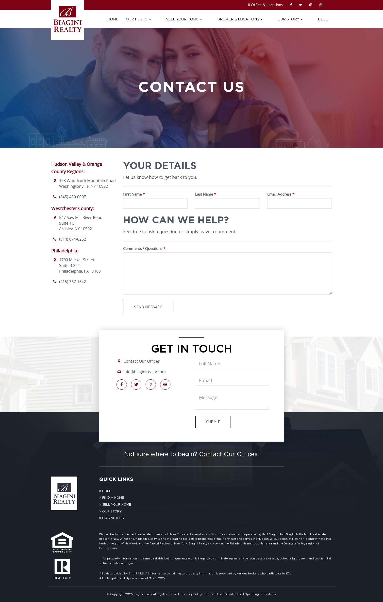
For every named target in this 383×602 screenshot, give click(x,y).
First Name (134, 194)
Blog (323, 19)
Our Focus (169, 19)
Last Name (205, 194)
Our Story (298, 19)
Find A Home (113, 497)
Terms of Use (213, 594)
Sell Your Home (207, 19)
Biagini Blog (113, 518)
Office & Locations (267, 5)
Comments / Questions (144, 248)
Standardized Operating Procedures (250, 594)
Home (144, 19)
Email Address (280, 194)
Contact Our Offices (141, 361)
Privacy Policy (192, 594)
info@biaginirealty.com (144, 371)
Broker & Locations (255, 19)
